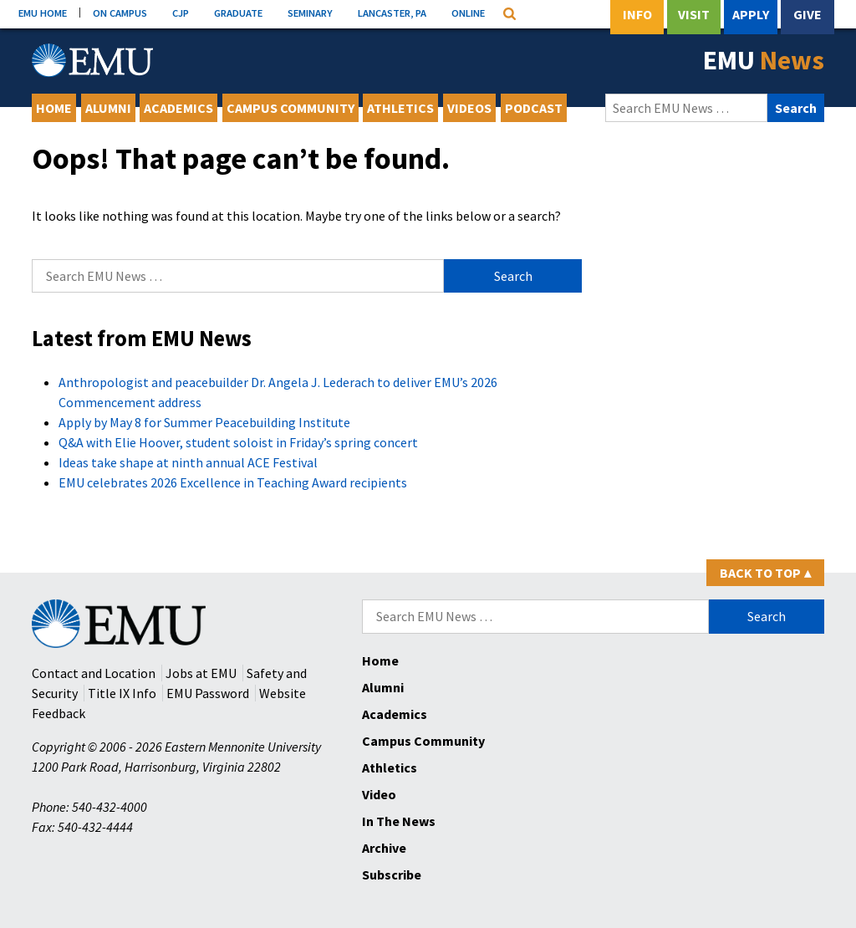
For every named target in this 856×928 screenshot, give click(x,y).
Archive (384, 847)
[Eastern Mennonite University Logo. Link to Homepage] (92, 60)
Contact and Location (93, 673)
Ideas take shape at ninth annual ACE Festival (188, 462)
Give (807, 14)
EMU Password (207, 693)
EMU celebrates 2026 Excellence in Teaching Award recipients (233, 482)
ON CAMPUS (120, 13)
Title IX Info (122, 693)
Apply (750, 14)
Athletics (400, 107)
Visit (694, 14)
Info (637, 14)
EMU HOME (42, 13)
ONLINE (468, 13)
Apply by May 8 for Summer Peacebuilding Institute (204, 422)
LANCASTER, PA (392, 13)
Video (379, 794)
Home (54, 107)
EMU (763, 60)
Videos (469, 107)
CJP (180, 13)
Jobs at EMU (201, 673)
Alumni (108, 107)
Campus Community (290, 107)
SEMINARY (310, 13)
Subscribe (391, 874)
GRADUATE (238, 13)
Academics (178, 107)
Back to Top (765, 572)
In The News (399, 821)
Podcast (534, 107)
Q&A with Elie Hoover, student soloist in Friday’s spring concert (238, 442)
